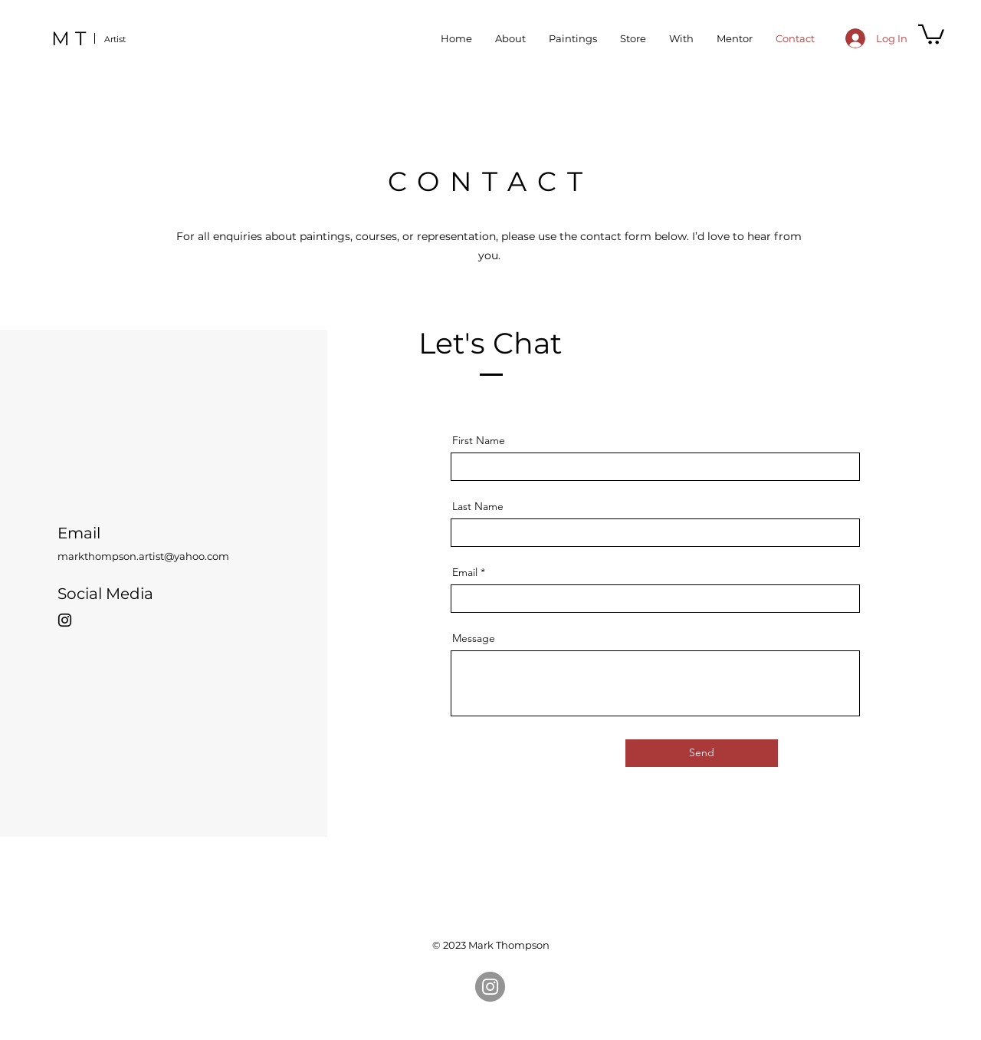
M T (68, 38)
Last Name (478, 506)
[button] (931, 33)
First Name (478, 440)
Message (473, 638)
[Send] (701, 753)
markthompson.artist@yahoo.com (143, 556)
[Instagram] (65, 620)
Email (464, 572)
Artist (115, 39)
